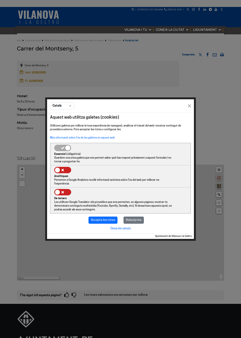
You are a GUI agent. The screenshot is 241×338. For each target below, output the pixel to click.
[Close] (189, 117)
